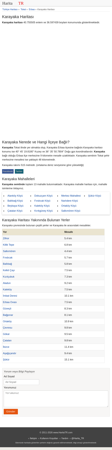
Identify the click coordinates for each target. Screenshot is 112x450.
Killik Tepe (8, 244)
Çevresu (7, 327)
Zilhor (6, 238)
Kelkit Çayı (9, 270)
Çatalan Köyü (14, 210)
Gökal (6, 334)
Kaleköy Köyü (42, 205)
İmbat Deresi (10, 295)
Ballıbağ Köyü (15, 200)
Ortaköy (7, 321)
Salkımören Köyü (70, 210)
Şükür (6, 359)
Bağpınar (8, 315)
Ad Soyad (9, 376)
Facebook (8, 171)
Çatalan (7, 340)
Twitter (19, 171)
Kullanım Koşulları (49, 441)
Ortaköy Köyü (68, 205)
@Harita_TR (78, 441)
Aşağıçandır (9, 353)
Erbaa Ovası (10, 302)
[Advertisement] (56, 117)
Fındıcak (7, 257)
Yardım (64, 441)
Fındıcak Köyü (42, 200)
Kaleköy (7, 289)
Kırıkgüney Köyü (43, 210)
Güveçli (7, 308)
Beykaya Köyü (15, 205)
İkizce (6, 347)
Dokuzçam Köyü (43, 195)
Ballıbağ (7, 263)
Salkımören (9, 251)
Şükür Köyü (94, 195)
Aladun (7, 283)
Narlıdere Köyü (69, 200)
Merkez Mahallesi (71, 195)
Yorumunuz (10, 387)
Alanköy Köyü (15, 195)
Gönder (10, 414)
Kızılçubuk (8, 276)
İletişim (33, 441)
